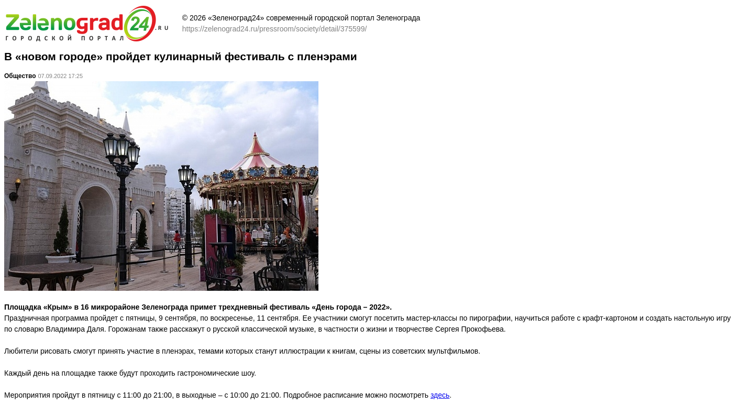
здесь (440, 395)
